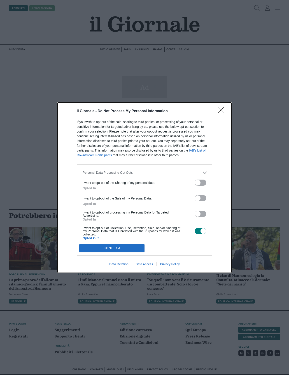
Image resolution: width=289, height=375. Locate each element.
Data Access (144, 264)
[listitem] (144, 172)
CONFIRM (111, 248)
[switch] (200, 183)
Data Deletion (118, 264)
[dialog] (144, 187)
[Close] (222, 111)
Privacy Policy (170, 264)
